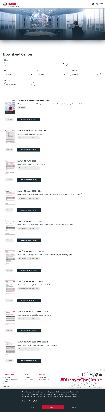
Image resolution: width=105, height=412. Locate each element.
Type (38, 70)
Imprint (24, 401)
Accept (53, 407)
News (27, 374)
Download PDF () (28, 119)
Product (7, 70)
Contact (42, 374)
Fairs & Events (29, 379)
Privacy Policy (33, 401)
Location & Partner (44, 379)
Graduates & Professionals (10, 379)
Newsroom (28, 377)
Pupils (4, 384)
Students (5, 381)
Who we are (6, 377)
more (74, 407)
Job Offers (6, 386)
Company (73, 70)
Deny (32, 407)
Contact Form (42, 377)
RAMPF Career (8, 374)
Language (8, 81)
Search (7, 60)
